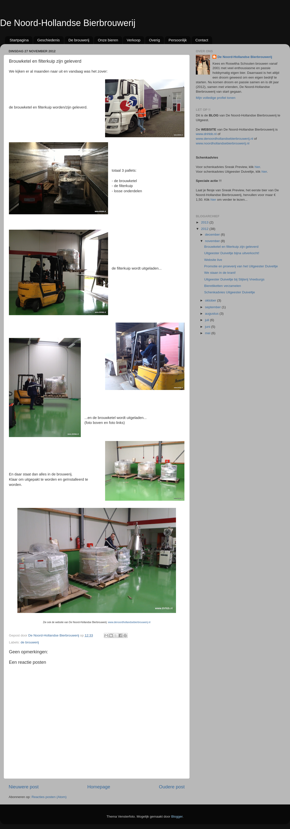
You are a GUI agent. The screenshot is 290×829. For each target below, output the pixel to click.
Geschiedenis (48, 40)
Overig (154, 40)
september (213, 307)
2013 (205, 222)
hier (257, 167)
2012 (205, 229)
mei (208, 333)
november (213, 241)
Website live (213, 260)
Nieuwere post (24, 786)
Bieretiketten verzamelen (222, 286)
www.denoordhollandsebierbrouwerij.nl (129, 622)
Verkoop (133, 40)
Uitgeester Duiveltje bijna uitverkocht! (231, 253)
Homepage (98, 786)
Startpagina (19, 40)
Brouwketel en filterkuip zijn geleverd (231, 247)
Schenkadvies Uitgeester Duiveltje (229, 292)
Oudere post (172, 786)
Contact (201, 40)
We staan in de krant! (220, 273)
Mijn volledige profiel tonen (215, 98)
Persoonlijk (178, 40)
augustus (212, 313)
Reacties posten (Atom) (48, 797)
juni (208, 327)
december (213, 234)
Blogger (177, 816)
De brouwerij (78, 40)
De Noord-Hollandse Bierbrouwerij (67, 23)
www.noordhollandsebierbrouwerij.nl (222, 143)
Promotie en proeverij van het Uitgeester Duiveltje (241, 266)
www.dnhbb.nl (206, 134)
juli (207, 320)
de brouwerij (30, 642)
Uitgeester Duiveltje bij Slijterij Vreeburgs (234, 279)
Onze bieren (108, 40)
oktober (211, 300)
